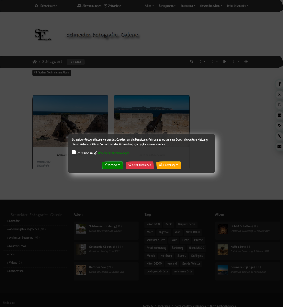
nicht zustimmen (140, 165)
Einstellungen (168, 165)
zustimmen (112, 165)
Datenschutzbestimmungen (113, 153)
